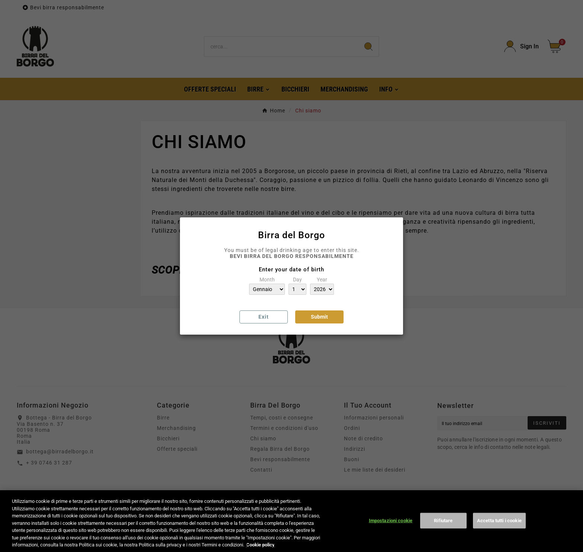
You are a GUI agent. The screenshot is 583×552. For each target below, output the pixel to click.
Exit (263, 317)
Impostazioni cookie (390, 526)
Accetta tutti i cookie (499, 526)
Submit (319, 317)
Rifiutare (443, 526)
